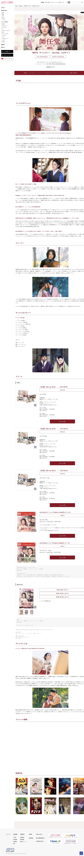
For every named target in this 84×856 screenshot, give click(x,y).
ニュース (8, 834)
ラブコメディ (4, 27)
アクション (4, 35)
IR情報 (30, 834)
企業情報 (15, 834)
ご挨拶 (14, 837)
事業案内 (22, 834)
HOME (16, 5)
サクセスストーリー (5, 38)
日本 (3, 17)
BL (2, 28)
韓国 (3, 14)
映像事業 (22, 837)
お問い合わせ (39, 834)
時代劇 (3, 23)
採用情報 (31, 838)
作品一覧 (20, 5)
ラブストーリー (4, 25)
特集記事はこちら (50, 67)
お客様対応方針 (40, 841)
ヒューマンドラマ (5, 33)
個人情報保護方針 (40, 838)
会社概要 (15, 839)
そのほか (3, 18)
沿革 (14, 843)
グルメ (3, 36)
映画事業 (22, 839)
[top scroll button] (81, 853)
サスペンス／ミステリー (6, 30)
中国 (3, 12)
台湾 (3, 15)
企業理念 (15, 841)
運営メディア (23, 841)
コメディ (3, 40)
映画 (3, 32)
